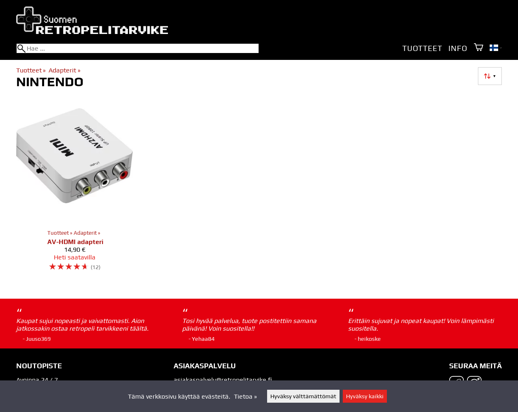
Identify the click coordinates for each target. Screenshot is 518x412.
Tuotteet (422, 48)
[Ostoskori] (478, 48)
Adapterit (64, 70)
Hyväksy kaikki (365, 396)
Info (457, 48)
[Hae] (137, 48)
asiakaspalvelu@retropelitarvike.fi (223, 380)
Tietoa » (245, 396)
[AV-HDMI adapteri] (74, 188)
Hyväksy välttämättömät (303, 396)
